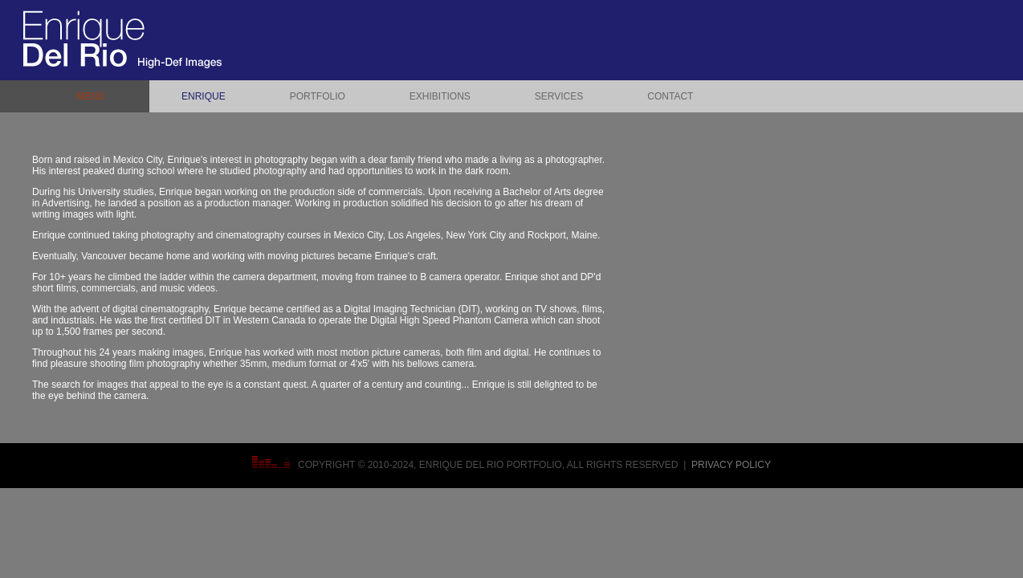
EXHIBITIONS (440, 96)
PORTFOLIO (317, 96)
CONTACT (670, 96)
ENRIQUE (203, 96)
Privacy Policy (731, 464)
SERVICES (559, 96)
